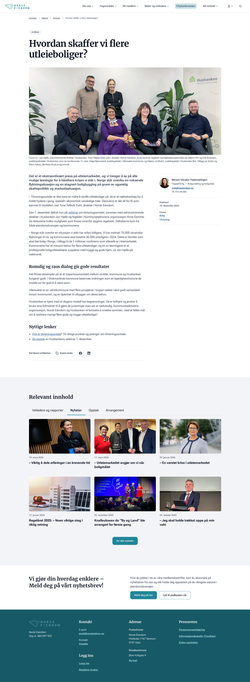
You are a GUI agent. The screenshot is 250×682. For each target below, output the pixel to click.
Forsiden (33, 18)
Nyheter (56, 18)
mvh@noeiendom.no (182, 188)
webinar (73, 212)
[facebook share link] (80, 353)
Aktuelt (45, 18)
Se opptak (38, 339)
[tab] (48, 410)
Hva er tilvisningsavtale (46, 334)
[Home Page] (17, 6)
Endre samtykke (188, 642)
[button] (88, 6)
